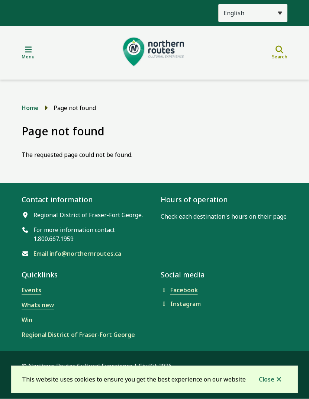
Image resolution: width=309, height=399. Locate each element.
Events (31, 290)
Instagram (181, 304)
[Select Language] (252, 13)
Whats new (38, 305)
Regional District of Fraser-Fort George (78, 335)
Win (27, 320)
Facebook (179, 290)
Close (266, 379)
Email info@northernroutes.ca (77, 254)
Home (30, 108)
